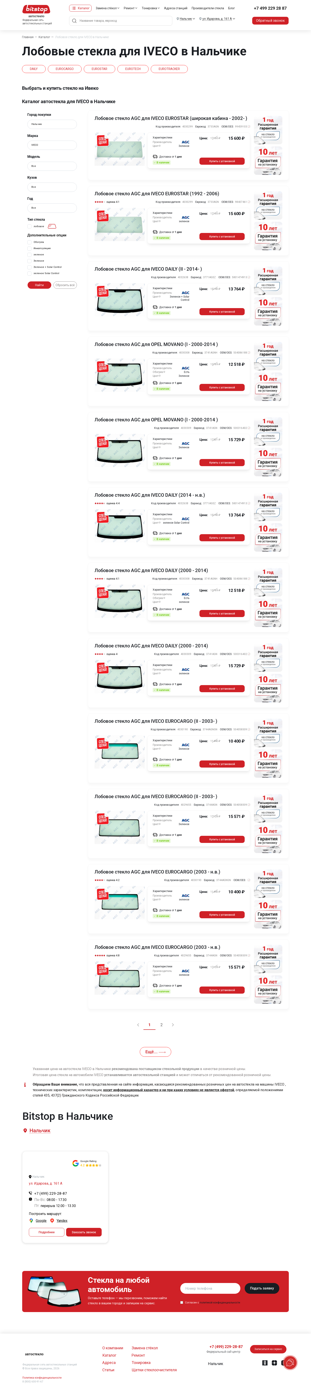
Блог (231, 8)
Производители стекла (208, 8)
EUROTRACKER (169, 69)
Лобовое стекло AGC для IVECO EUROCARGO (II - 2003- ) (156, 721)
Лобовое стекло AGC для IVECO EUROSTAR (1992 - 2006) (157, 193)
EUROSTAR (99, 69)
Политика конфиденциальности (42, 1377)
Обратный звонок (270, 21)
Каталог (84, 8)
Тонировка (149, 8)
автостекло (34, 1354)
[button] (39, 1131)
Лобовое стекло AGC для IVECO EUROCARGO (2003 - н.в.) (157, 872)
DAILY (34, 69)
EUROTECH (133, 69)
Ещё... (155, 1051)
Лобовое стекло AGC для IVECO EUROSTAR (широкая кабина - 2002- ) (171, 118)
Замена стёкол (106, 8)
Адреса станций (175, 8)
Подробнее (47, 1232)
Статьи (108, 1370)
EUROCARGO (65, 69)
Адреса (109, 1362)
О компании (112, 1348)
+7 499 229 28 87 (270, 8)
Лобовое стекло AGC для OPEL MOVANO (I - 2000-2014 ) (156, 344)
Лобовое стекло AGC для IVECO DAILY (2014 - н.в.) (150, 495)
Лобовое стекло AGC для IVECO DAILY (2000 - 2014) (151, 570)
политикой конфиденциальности (220, 1302)
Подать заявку (262, 1288)
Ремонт (129, 8)
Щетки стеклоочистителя (154, 1370)
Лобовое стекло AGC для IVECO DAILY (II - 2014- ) (148, 269)
